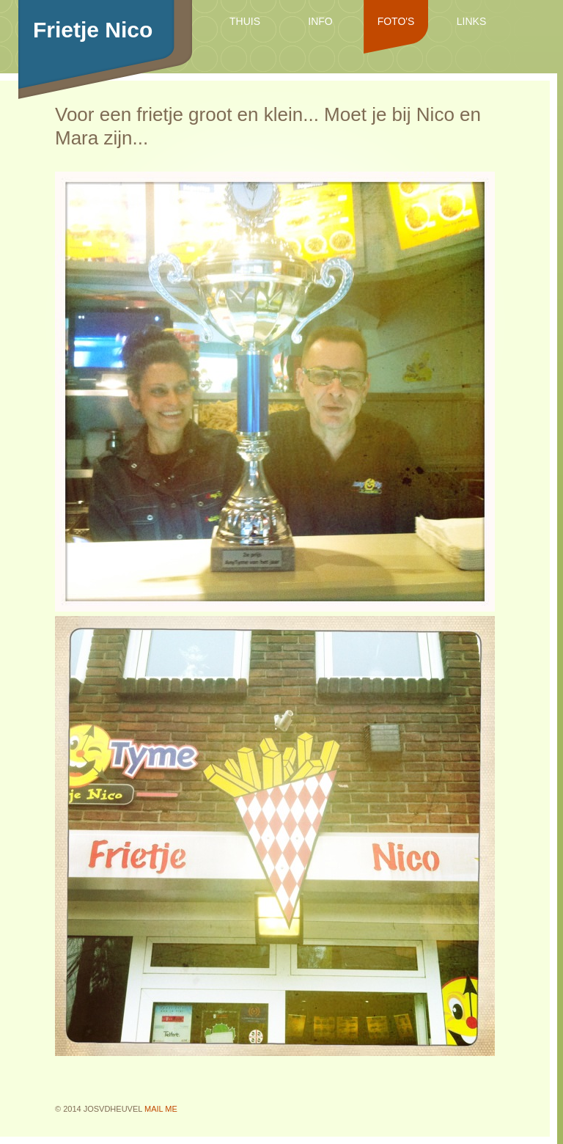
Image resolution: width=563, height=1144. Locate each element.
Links (471, 21)
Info (320, 21)
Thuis (244, 21)
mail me (160, 1108)
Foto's (396, 21)
